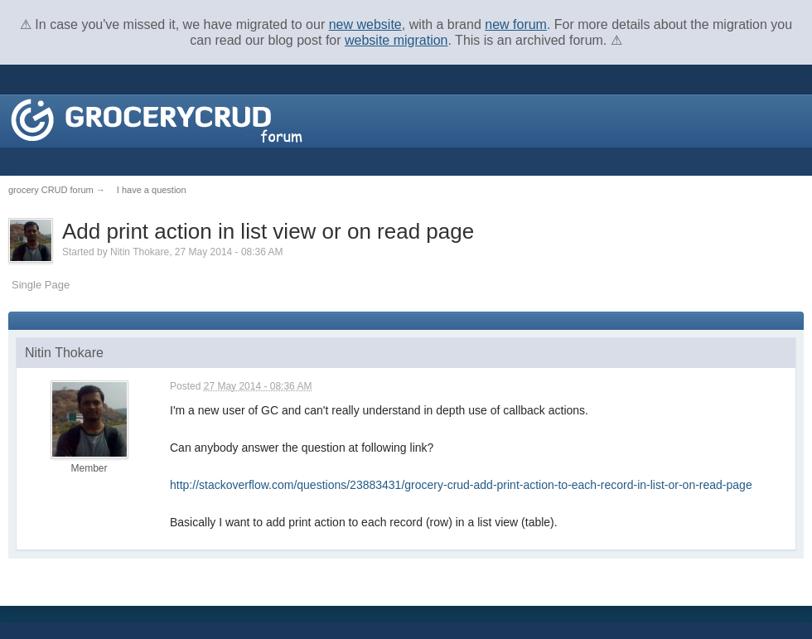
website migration (396, 40)
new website (365, 24)
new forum (516, 24)
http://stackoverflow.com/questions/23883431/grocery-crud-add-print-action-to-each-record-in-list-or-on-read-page (461, 484)
